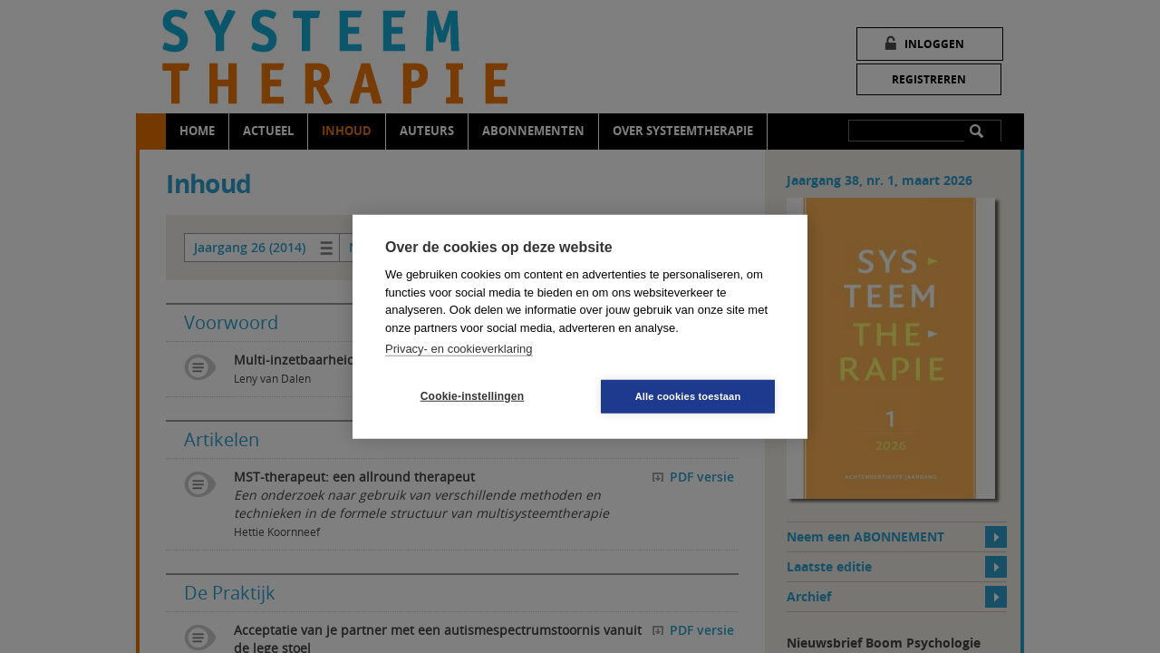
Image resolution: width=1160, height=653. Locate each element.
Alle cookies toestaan (688, 395)
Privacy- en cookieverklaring (459, 349)
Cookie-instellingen (472, 396)
